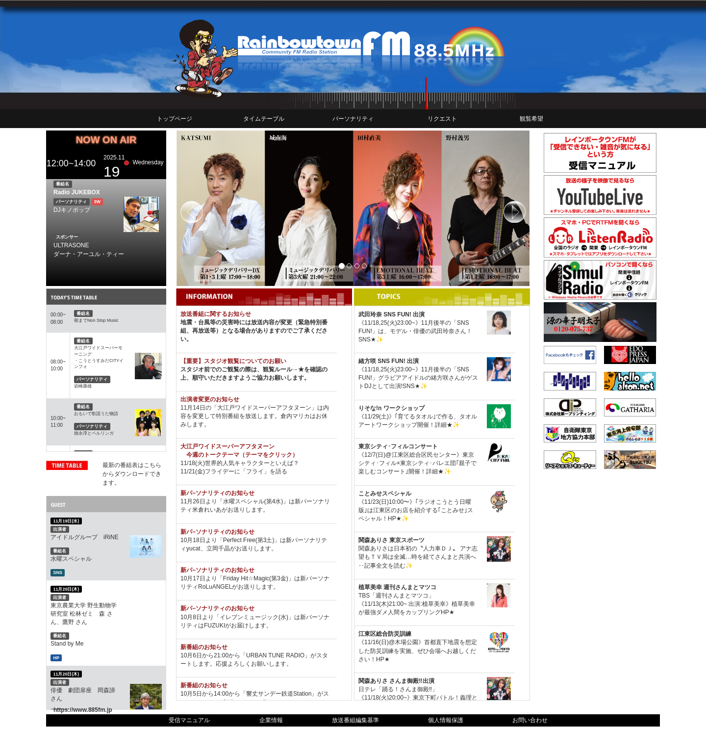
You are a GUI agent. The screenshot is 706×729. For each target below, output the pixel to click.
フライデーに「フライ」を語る (246, 471)
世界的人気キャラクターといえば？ (252, 463)
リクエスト (442, 118)
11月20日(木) (66, 588)
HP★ (395, 518)
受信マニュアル (189, 720)
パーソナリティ (353, 118)
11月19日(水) (66, 521)
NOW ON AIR (106, 139)
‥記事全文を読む (381, 565)
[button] (202, 208)
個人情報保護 (445, 720)
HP (56, 657)
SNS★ (367, 339)
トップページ (174, 118)
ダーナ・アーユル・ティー (88, 254)
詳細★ (444, 424)
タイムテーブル (263, 118)
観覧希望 (531, 118)
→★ (298, 369)
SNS (57, 572)
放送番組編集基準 (355, 720)
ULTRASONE (71, 245)
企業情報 (271, 720)
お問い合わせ (530, 720)
